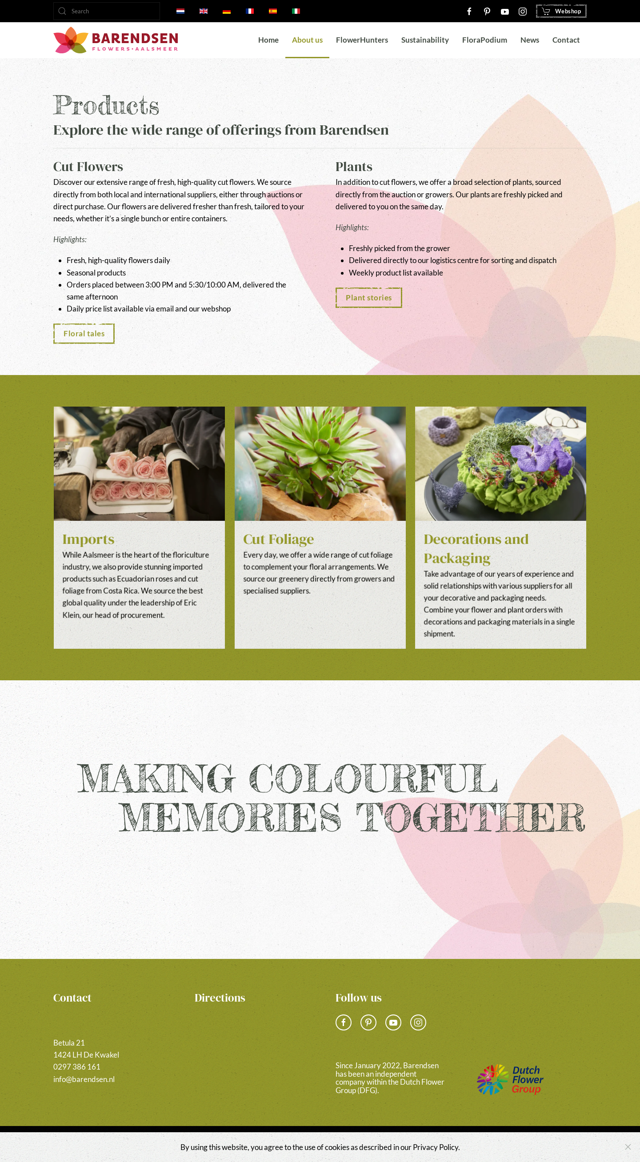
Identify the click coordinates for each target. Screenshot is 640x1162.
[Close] (628, 1147)
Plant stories (369, 297)
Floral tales (84, 331)
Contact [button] (566, 39)
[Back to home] (115, 40)
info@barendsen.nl (84, 1079)
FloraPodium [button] (484, 39)
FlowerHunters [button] (362, 39)
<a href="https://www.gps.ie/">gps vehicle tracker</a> (250, 1054)
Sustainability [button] (425, 39)
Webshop (561, 11)
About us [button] (307, 39)
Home (268, 39)
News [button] (529, 39)
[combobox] (106, 11)
